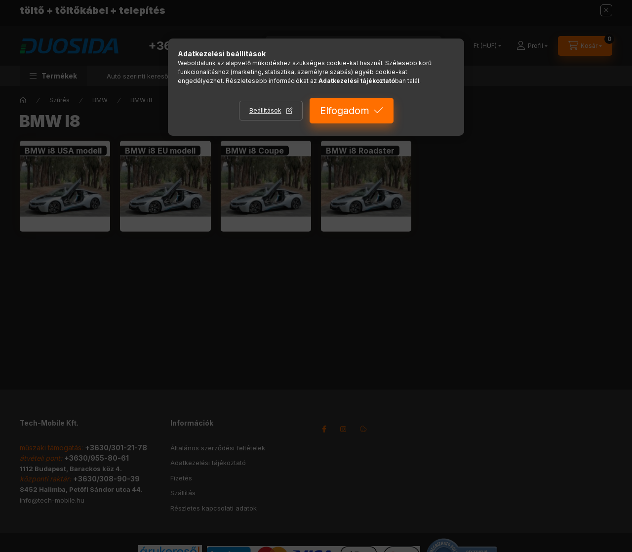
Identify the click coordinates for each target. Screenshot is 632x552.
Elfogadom (344, 111)
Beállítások (265, 110)
